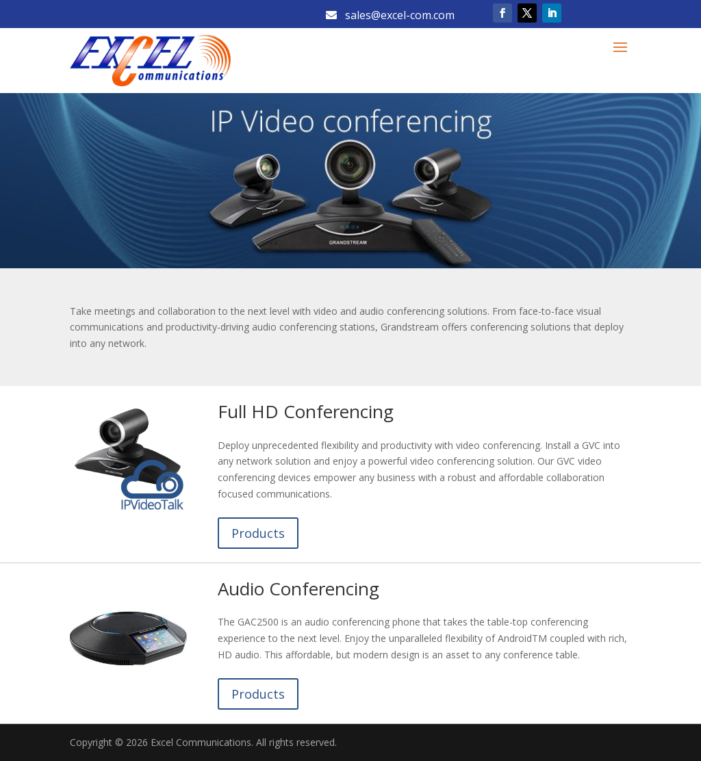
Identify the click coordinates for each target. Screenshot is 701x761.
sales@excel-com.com (390, 15)
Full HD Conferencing (306, 411)
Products (258, 533)
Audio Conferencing (298, 588)
